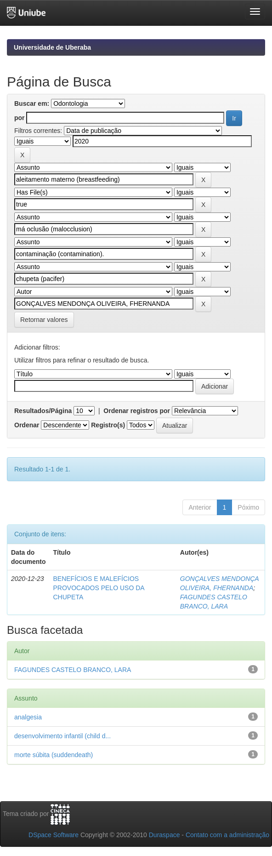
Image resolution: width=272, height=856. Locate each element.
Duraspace (164, 835)
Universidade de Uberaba (52, 47)
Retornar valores (44, 319)
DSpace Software (53, 835)
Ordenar (26, 425)
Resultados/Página (43, 410)
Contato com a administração (227, 835)
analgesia (28, 717)
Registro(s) (108, 425)
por (19, 117)
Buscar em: (31, 103)
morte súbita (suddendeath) (53, 754)
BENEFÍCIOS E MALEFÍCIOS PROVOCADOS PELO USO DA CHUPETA (98, 588)
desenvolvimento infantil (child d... (62, 736)
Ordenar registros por (136, 410)
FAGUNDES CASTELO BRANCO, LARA (72, 669)
